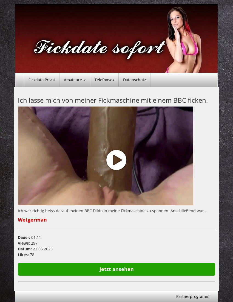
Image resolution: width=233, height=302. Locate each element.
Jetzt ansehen (117, 269)
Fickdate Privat (42, 79)
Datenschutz (134, 79)
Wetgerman (32, 219)
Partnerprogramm (192, 296)
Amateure (75, 79)
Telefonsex (104, 79)
